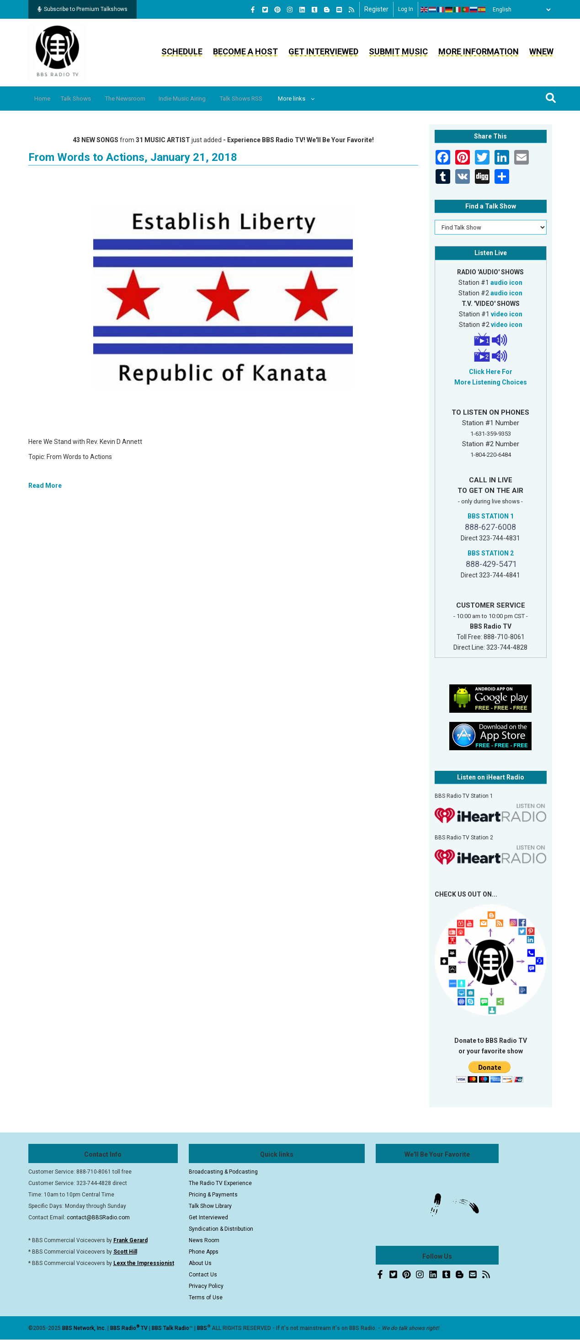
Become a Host (245, 51)
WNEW (541, 51)
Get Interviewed (323, 51)
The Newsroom (140, 98)
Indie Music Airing (204, 98)
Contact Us (203, 1274)
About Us (200, 1263)
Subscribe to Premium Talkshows (82, 9)
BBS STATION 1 (491, 516)
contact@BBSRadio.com (98, 1217)
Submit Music (398, 51)
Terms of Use (206, 1297)
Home (45, 98)
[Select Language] (519, 9)
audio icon (506, 282)
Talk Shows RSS (270, 98)
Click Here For (490, 371)
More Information (478, 51)
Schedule (181, 51)
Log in (405, 9)
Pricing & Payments (213, 1194)
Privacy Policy (206, 1286)
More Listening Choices (490, 382)
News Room (204, 1240)
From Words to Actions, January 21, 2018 (132, 157)
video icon (506, 314)
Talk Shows (84, 98)
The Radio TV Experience (220, 1183)
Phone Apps (203, 1252)
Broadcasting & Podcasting (223, 1172)
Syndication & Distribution (221, 1229)
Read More (45, 485)
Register (376, 9)
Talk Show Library (210, 1206)
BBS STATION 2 (491, 553)
